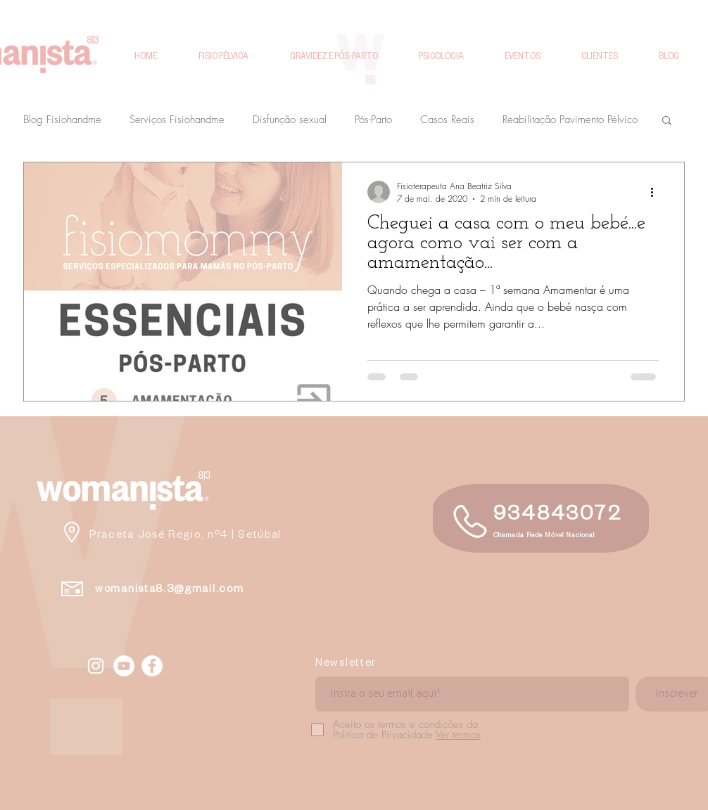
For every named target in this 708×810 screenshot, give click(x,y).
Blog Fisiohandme (62, 119)
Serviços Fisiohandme (177, 119)
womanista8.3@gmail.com (169, 590)
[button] (667, 121)
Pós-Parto (373, 119)
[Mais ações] (656, 192)
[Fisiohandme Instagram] (95, 665)
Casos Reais (447, 119)
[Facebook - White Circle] (152, 665)
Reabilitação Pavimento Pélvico (570, 119)
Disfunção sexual (290, 119)
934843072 (557, 517)
